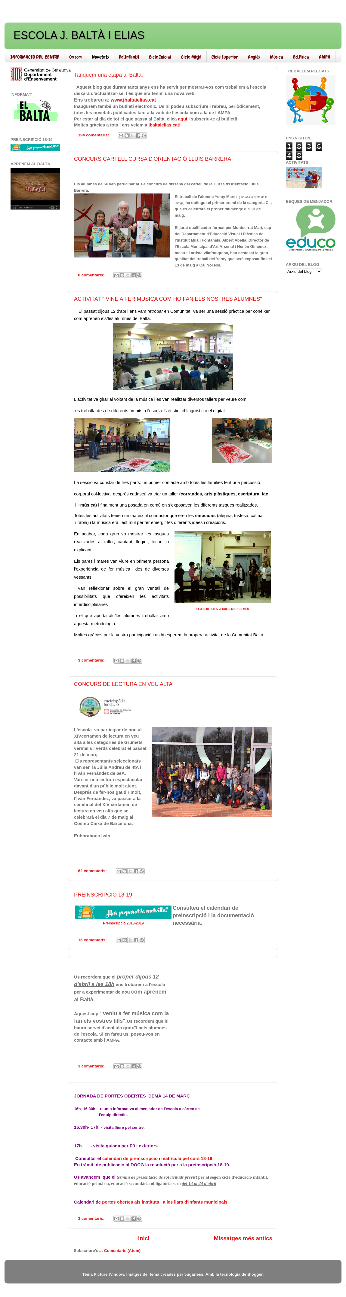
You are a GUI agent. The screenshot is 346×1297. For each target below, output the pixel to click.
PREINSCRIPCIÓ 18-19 (103, 895)
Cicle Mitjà (191, 57)
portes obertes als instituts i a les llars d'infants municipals (164, 1202)
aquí (182, 119)
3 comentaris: (92, 660)
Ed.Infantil (129, 57)
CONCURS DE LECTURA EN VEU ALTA (123, 684)
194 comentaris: (94, 135)
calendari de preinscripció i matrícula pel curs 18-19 (157, 1158)
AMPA (324, 57)
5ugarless (193, 1274)
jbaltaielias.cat (164, 125)
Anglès (254, 57)
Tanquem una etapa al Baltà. (108, 75)
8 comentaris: (92, 275)
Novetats (100, 57)
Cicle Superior (225, 57)
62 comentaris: (93, 871)
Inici (144, 1238)
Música (276, 57)
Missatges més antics (243, 1238)
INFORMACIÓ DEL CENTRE (35, 57)
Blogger (254, 1274)
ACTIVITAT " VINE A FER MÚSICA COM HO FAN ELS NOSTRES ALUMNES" (168, 299)
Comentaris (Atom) (122, 1250)
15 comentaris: (93, 940)
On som (75, 57)
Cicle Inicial (160, 57)
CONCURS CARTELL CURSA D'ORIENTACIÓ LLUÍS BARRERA (152, 159)
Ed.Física (301, 57)
